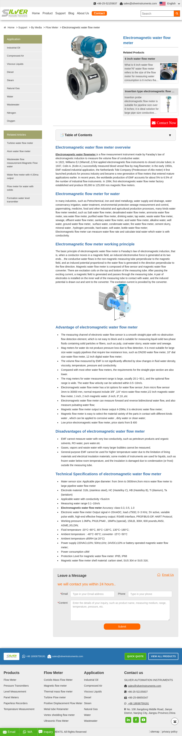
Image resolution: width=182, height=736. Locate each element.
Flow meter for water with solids (20, 188)
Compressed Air (15, 55)
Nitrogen (11, 112)
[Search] (177, 13)
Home (36, 13)
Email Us (165, 574)
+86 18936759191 (33, 656)
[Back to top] (174, 721)
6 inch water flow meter (140, 58)
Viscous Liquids (15, 64)
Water (10, 96)
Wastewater (13, 104)
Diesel (10, 72)
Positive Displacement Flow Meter (63, 703)
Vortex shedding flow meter (59, 714)
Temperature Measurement (19, 709)
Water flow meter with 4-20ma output (22, 176)
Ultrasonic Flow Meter (56, 720)
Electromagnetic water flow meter (81, 507)
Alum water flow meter (19, 151)
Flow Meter (52, 27)
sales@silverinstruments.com (140, 3)
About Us (83, 13)
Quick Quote (135, 656)
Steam (10, 80)
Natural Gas (13, 88)
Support (60, 13)
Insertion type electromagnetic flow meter (152, 91)
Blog (71, 13)
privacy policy (169, 731)
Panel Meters (11, 697)
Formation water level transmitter (18, 200)
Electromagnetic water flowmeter (76, 154)
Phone (121, 593)
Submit (122, 626)
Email (64, 593)
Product (48, 13)
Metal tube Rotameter (56, 709)
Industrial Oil (13, 47)
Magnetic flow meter (55, 685)
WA (27, 732)
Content (63, 602)
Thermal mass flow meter (58, 691)
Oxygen (11, 120)
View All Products (163, 656)
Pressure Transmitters (16, 685)
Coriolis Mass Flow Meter (58, 679)
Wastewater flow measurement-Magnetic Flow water (22, 163)
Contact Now (166, 123)
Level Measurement (15, 691)
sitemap (154, 731)
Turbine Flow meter (55, 697)
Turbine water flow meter (20, 143)
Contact (99, 13)
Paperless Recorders (16, 703)
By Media (36, 27)
